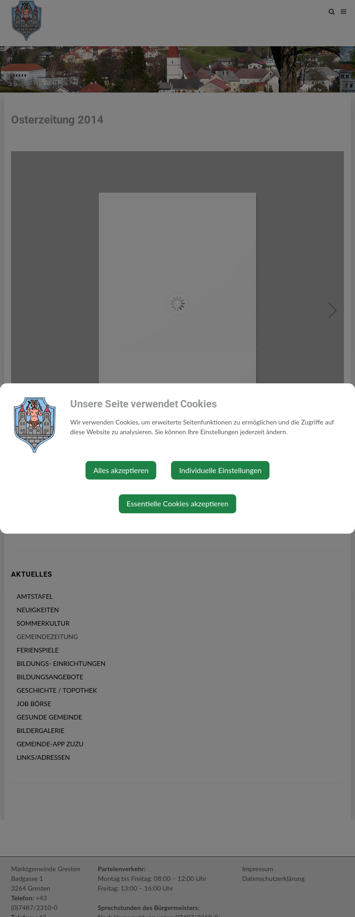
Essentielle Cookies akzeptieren (177, 503)
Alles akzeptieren (120, 470)
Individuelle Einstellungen (220, 470)
